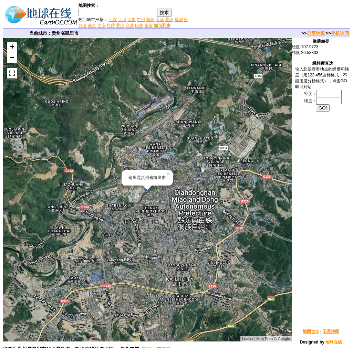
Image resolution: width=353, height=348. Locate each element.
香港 (120, 25)
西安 (101, 25)
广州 (141, 19)
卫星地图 (331, 331)
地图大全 (311, 331)
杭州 (150, 19)
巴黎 (139, 25)
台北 (130, 25)
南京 (92, 25)
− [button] (12, 58)
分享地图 (316, 33)
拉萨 (111, 25)
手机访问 (340, 33)
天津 (160, 19)
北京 (112, 19)
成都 (179, 19)
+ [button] (12, 47)
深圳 (131, 19)
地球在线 (333, 342)
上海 (122, 19)
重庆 (169, 19)
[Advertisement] (271, 15)
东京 (148, 25)
